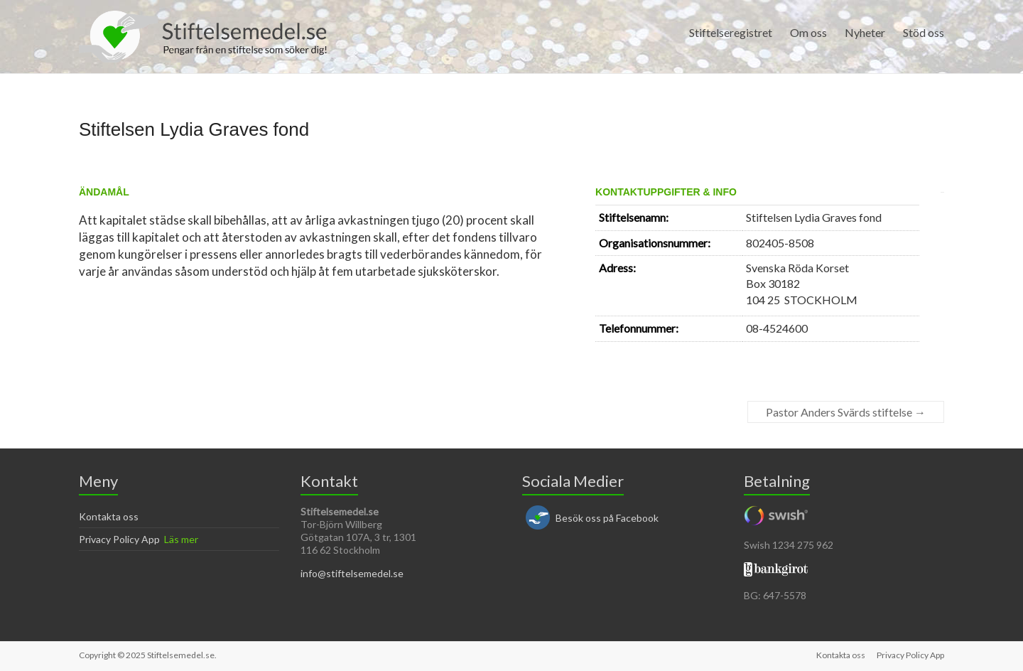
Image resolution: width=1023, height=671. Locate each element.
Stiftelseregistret (730, 32)
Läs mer (181, 539)
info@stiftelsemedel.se (352, 573)
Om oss (808, 32)
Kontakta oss (109, 516)
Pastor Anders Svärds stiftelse (846, 412)
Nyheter (865, 32)
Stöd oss (923, 32)
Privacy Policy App (119, 539)
